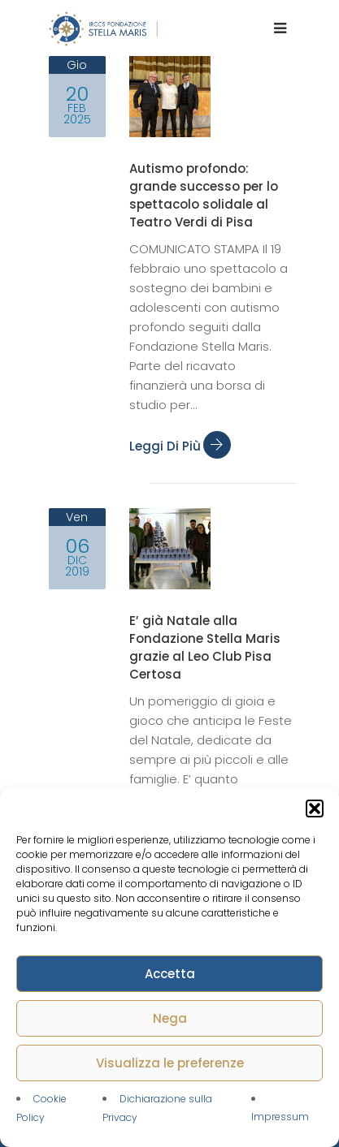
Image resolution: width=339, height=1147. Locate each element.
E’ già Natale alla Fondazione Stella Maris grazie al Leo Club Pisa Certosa (204, 647)
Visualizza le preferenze (170, 1063)
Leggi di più (180, 446)
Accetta (170, 973)
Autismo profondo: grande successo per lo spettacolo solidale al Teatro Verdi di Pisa (203, 195)
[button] (314, 808)
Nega (170, 1018)
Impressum (280, 1116)
